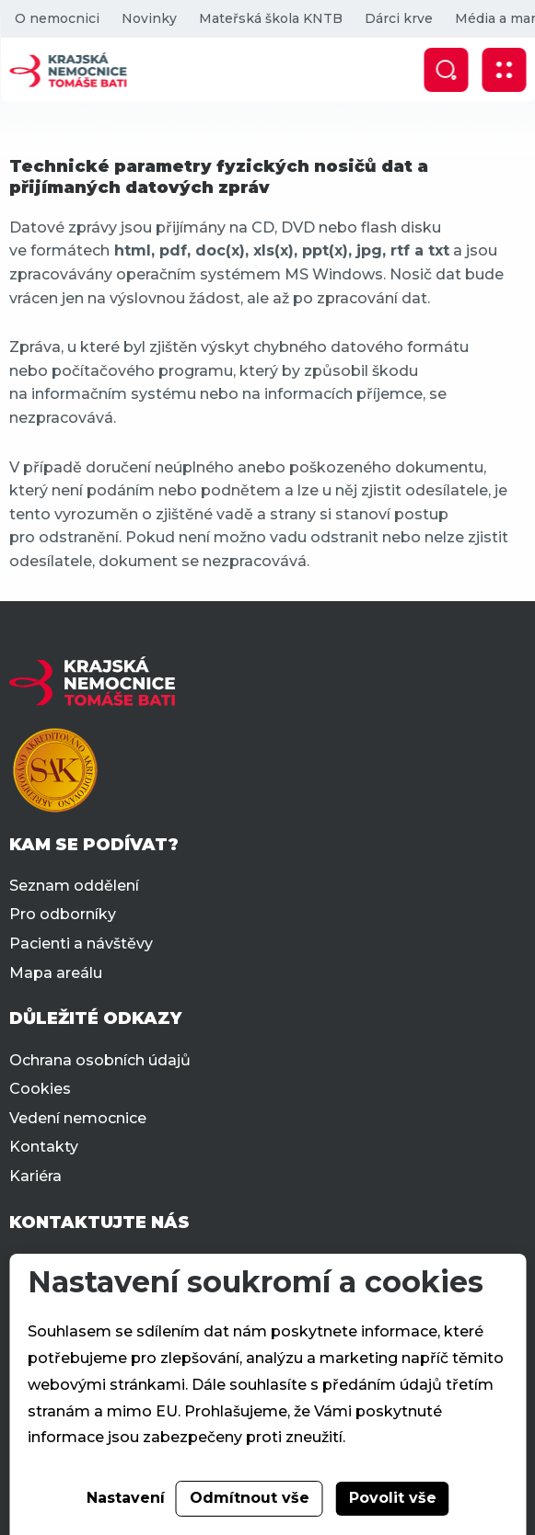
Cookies (40, 1088)
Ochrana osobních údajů (100, 1060)
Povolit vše (392, 1498)
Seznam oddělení (74, 885)
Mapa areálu (55, 973)
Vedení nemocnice (77, 1118)
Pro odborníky (62, 914)
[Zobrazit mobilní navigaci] (504, 70)
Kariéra (35, 1176)
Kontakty (43, 1146)
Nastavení (126, 1498)
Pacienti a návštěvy (81, 943)
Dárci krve (398, 18)
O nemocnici (56, 18)
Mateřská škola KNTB (270, 18)
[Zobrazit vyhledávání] (446, 70)
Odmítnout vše (249, 1498)
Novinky (148, 18)
